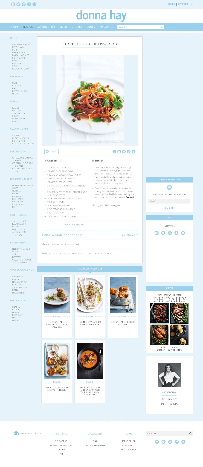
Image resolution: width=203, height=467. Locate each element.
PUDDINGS (17, 196)
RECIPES (28, 27)
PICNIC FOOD (18, 118)
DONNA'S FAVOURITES (22, 185)
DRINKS (15, 93)
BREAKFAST (16, 76)
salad (97, 253)
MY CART (183, 4)
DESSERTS (16, 257)
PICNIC (15, 290)
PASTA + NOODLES (20, 55)
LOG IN (171, 4)
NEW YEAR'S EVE (19, 282)
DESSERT (16, 312)
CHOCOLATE (18, 204)
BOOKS (91, 27)
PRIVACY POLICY (128, 450)
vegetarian (106, 253)
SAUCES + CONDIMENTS (23, 143)
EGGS (14, 88)
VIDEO (63, 27)
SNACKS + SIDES (19, 129)
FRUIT (14, 207)
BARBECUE (17, 121)
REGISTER (169, 208)
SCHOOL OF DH (46, 27)
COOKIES (16, 191)
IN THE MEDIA (169, 404)
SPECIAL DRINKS (19, 262)
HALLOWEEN (18, 292)
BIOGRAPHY (169, 399)
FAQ (61, 454)
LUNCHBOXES (18, 229)
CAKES (15, 188)
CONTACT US (61, 441)
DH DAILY (77, 27)
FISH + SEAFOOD (19, 52)
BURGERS (16, 110)
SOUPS (15, 66)
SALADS (15, 108)
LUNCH (14, 101)
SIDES (14, 254)
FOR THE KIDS (18, 215)
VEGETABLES (18, 135)
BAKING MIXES (18, 151)
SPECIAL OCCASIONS (22, 270)
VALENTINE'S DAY (20, 287)
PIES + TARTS (17, 63)
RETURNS (61, 450)
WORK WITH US (129, 445)
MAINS (15, 251)
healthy (82, 253)
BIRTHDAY (16, 284)
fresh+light (71, 253)
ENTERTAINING (18, 242)
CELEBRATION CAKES (21, 259)
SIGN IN (94, 441)
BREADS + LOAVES (20, 138)
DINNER (14, 38)
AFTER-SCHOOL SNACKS (19, 233)
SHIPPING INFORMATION (61, 445)
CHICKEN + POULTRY (21, 44)
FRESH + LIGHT (18, 300)
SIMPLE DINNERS (19, 221)
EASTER (15, 279)
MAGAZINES (106, 27)
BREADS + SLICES (20, 91)
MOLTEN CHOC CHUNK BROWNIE (22, 164)
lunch (90, 253)
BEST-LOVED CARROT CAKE (22, 170)
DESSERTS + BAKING (21, 179)
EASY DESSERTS (19, 224)
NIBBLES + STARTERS (21, 249)
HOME (15, 27)
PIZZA (14, 60)
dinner (61, 253)
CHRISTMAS (17, 276)
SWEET (15, 83)
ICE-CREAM (17, 201)
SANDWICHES (18, 113)
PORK (14, 49)
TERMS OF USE (128, 441)
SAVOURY (16, 85)
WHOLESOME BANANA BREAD (22, 159)
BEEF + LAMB (17, 47)
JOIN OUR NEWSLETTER (94, 445)
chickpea (52, 253)
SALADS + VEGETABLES (22, 68)
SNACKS (16, 307)
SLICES (15, 193)
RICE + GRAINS (18, 58)
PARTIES (16, 226)
